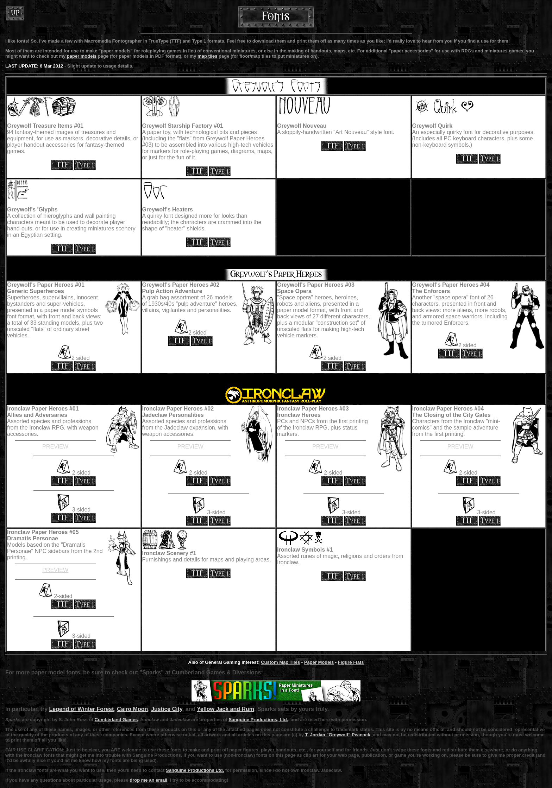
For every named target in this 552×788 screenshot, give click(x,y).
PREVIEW (55, 447)
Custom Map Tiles (280, 662)
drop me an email (148, 780)
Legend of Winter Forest (81, 709)
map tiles (207, 56)
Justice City (166, 709)
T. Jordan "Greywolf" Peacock (337, 734)
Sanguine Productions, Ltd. (258, 719)
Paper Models (319, 662)
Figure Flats (351, 662)
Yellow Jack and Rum (225, 709)
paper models (82, 56)
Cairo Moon (132, 709)
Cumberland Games (116, 719)
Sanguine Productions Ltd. (195, 770)
